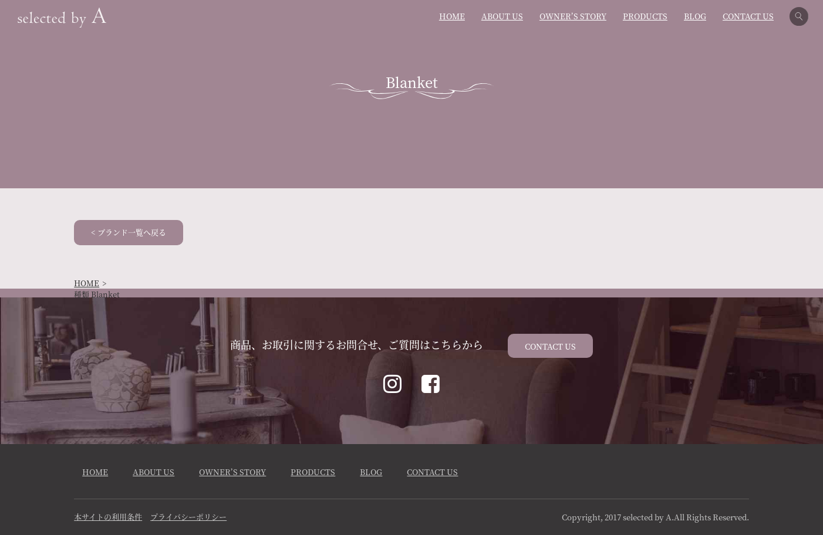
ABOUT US (502, 16)
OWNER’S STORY (572, 16)
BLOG (695, 16)
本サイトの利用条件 (108, 516)
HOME (452, 16)
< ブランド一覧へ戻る (128, 232)
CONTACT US (748, 16)
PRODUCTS (645, 16)
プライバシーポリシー (188, 516)
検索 (801, 16)
